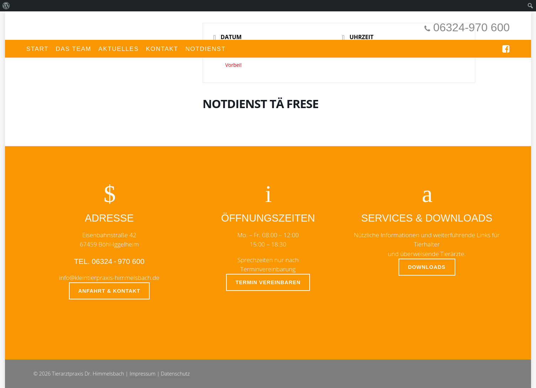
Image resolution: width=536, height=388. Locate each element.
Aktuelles (118, 49)
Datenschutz (175, 373)
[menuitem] (6, 5)
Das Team (73, 49)
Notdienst (205, 49)
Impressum (143, 373)
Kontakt (162, 49)
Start (37, 49)
